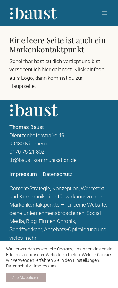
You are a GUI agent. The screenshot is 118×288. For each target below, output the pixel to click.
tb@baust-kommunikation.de (42, 160)
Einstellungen (86, 260)
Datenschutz (18, 265)
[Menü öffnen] (105, 13)
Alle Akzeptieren (25, 277)
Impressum (45, 265)
